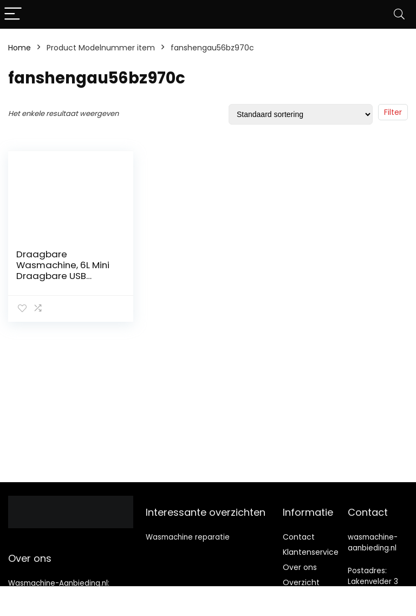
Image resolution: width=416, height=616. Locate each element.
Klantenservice (311, 552)
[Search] (399, 14)
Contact (299, 536)
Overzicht (301, 582)
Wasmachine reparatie (188, 537)
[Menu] (13, 14)
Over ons (300, 567)
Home (19, 47)
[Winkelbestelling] (301, 114)
